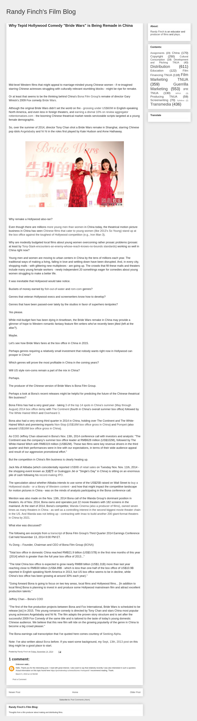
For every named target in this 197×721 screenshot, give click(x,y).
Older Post (135, 692)
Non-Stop (60, 424)
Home (75, 692)
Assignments (157, 53)
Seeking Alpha (112, 633)
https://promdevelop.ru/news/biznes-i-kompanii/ (70, 670)
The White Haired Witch (23, 413)
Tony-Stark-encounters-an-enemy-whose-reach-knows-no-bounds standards (69, 246)
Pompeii (122, 424)
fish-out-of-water (55, 289)
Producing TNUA (163, 96)
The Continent (60, 409)
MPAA (178, 93)
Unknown (20, 664)
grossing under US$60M (98, 108)
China (176, 52)
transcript (56, 533)
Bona (47, 641)
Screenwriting (159, 100)
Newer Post (14, 692)
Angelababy (27, 131)
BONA (89, 544)
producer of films (159, 34)
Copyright (156, 56)
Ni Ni (44, 131)
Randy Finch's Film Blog (41, 11)
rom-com (76, 289)
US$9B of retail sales (83, 467)
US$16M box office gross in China (89, 424)
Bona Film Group (88, 96)
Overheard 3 (52, 413)
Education (156, 70)
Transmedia (160, 104)
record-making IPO (51, 475)
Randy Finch (157, 31)
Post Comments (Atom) (80, 700)
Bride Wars (49, 100)
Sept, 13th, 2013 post (116, 641)
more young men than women (65, 227)
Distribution (160, 66)
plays (177, 34)
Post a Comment (19, 679)
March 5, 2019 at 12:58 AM (27, 674)
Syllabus (180, 100)
